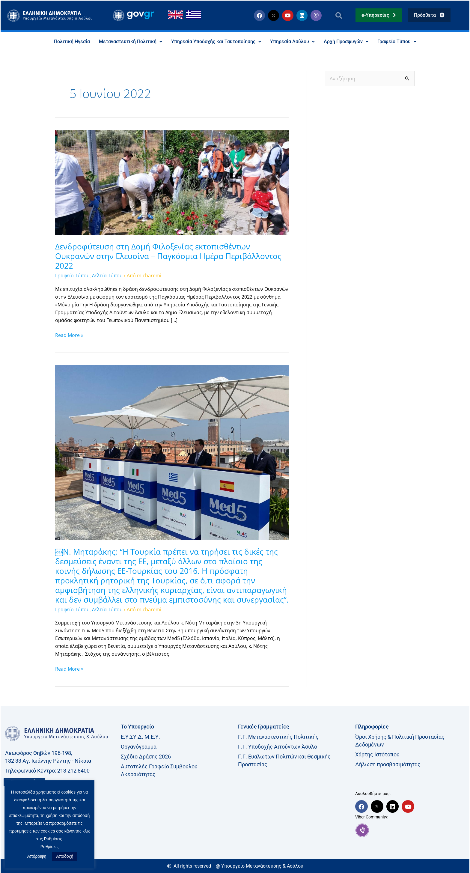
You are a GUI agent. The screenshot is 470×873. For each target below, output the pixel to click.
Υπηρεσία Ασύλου (292, 41)
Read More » (69, 334)
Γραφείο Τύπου (396, 41)
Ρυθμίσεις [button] (49, 846)
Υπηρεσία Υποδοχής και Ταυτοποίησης (216, 41)
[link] (410, 830)
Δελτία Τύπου (107, 276)
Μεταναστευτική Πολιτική (130, 41)
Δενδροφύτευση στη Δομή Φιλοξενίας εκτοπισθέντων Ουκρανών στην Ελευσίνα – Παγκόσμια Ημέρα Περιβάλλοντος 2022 (168, 256)
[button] (339, 15)
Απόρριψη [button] (36, 856)
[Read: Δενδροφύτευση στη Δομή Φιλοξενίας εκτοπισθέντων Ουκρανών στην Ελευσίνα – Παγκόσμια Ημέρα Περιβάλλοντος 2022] (172, 182)
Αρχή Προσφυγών (346, 41)
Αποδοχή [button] (64, 856)
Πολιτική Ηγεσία (72, 41)
